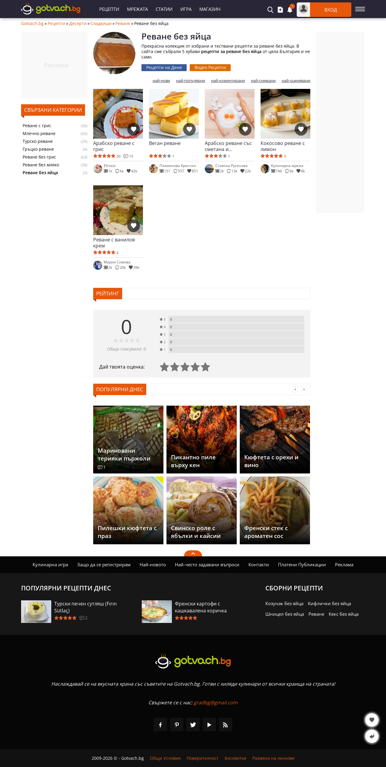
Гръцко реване (38, 149)
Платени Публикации (302, 564)
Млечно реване (39, 133)
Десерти (78, 23)
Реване (122, 23)
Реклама (344, 564)
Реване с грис (37, 125)
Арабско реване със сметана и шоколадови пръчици (228, 146)
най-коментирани (228, 81)
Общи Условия (165, 758)
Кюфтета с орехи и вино (271, 461)
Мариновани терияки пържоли (124, 454)
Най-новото (153, 564)
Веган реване (165, 143)
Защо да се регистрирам (104, 564)
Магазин (209, 9)
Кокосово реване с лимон (283, 146)
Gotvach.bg (32, 23)
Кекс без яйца (344, 614)
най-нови (161, 81)
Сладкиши (101, 23)
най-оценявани (296, 81)
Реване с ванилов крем (114, 243)
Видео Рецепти (210, 67)
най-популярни (190, 81)
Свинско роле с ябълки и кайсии (196, 532)
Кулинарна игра (50, 564)
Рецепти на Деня (164, 67)
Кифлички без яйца (329, 603)
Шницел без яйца (284, 614)
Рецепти (109, 9)
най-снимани (263, 81)
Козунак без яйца (284, 603)
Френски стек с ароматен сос (266, 532)
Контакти (258, 564)
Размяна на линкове (273, 758)
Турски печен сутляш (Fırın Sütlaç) (85, 607)
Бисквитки (235, 758)
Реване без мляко (41, 164)
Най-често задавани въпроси (207, 564)
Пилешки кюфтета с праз (127, 532)
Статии (164, 9)
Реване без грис (39, 157)
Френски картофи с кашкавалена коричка (201, 607)
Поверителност (203, 758)
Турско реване (38, 141)
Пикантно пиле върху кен (193, 461)
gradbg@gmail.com (216, 702)
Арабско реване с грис (113, 146)
